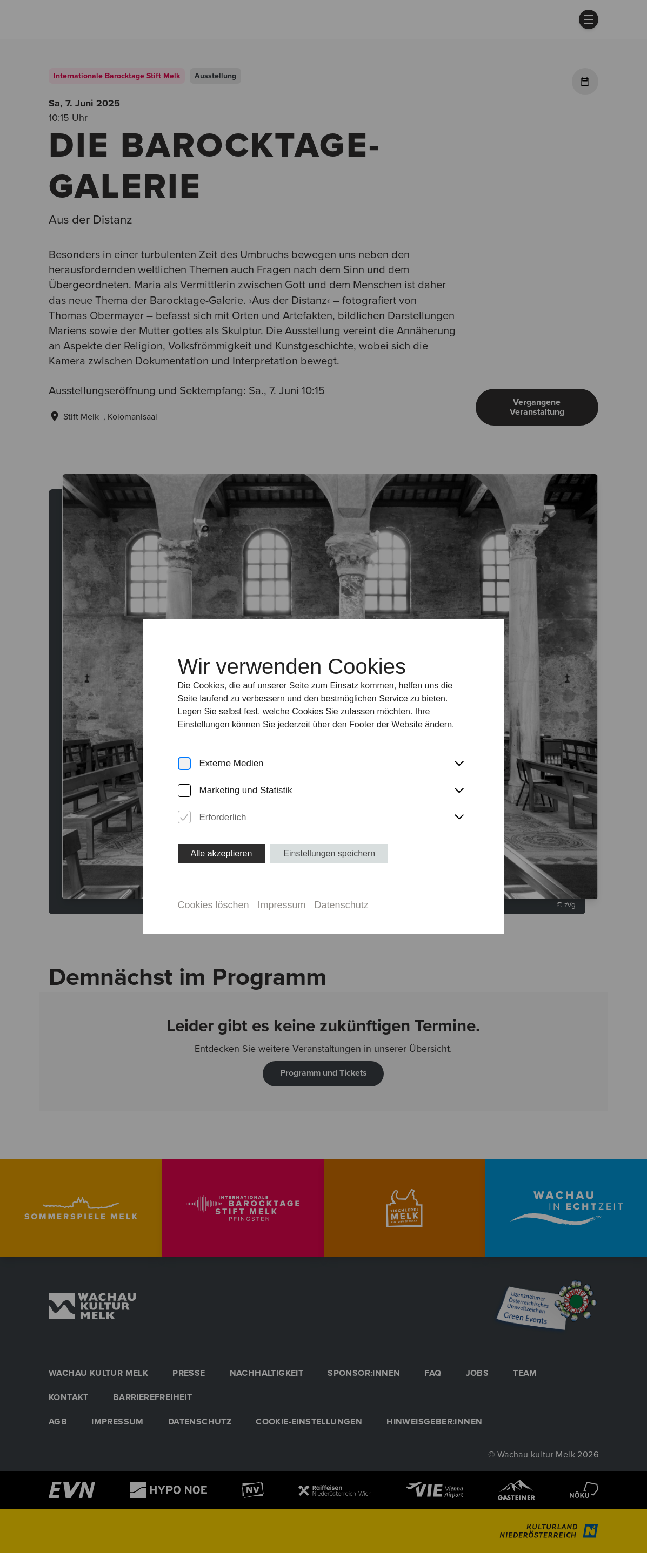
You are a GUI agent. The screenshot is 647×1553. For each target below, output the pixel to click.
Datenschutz (342, 905)
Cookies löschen (213, 905)
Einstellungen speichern (329, 853)
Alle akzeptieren (221, 853)
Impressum (282, 905)
